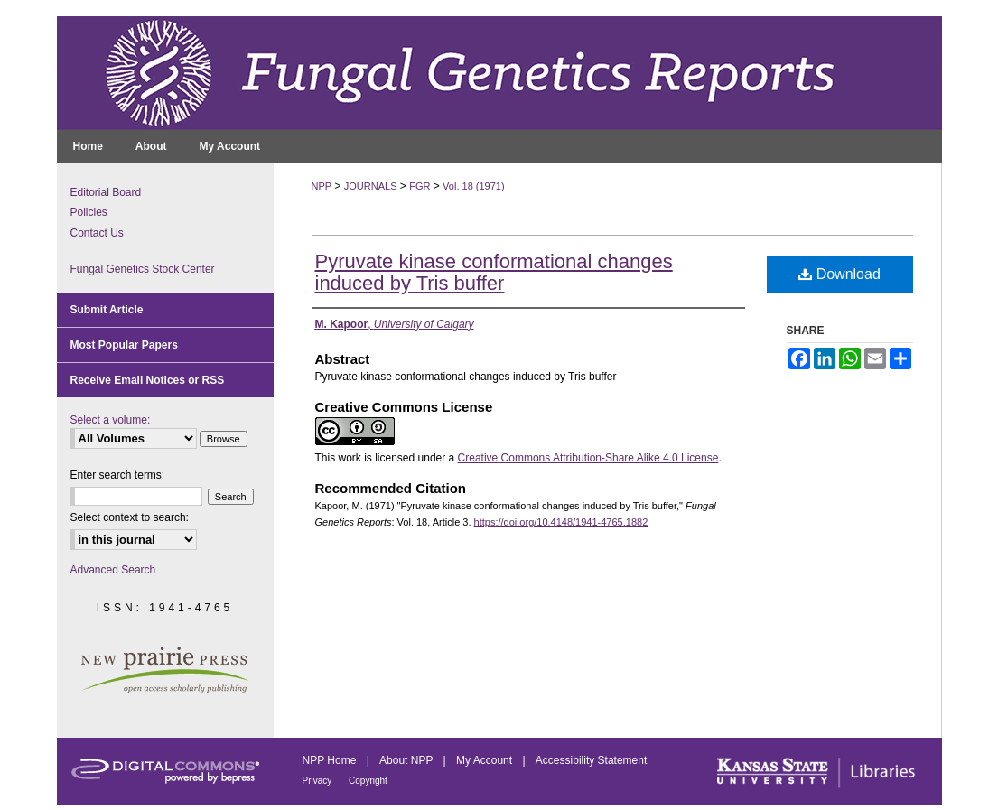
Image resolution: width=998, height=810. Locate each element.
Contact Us (97, 233)
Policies (88, 212)
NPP (322, 186)
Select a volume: (110, 420)
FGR (419, 186)
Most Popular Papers (124, 345)
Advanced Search (113, 569)
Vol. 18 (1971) (474, 186)
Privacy (319, 781)
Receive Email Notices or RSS (147, 380)
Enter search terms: (117, 475)
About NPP (407, 760)
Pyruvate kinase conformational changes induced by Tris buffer (494, 272)
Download (839, 274)
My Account (485, 760)
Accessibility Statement (591, 760)
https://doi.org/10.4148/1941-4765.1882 (561, 522)
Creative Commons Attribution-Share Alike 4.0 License (588, 458)
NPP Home (331, 760)
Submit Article (107, 309)
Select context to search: (129, 517)
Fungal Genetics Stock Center (142, 269)
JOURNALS (370, 186)
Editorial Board (106, 192)
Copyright (368, 781)
